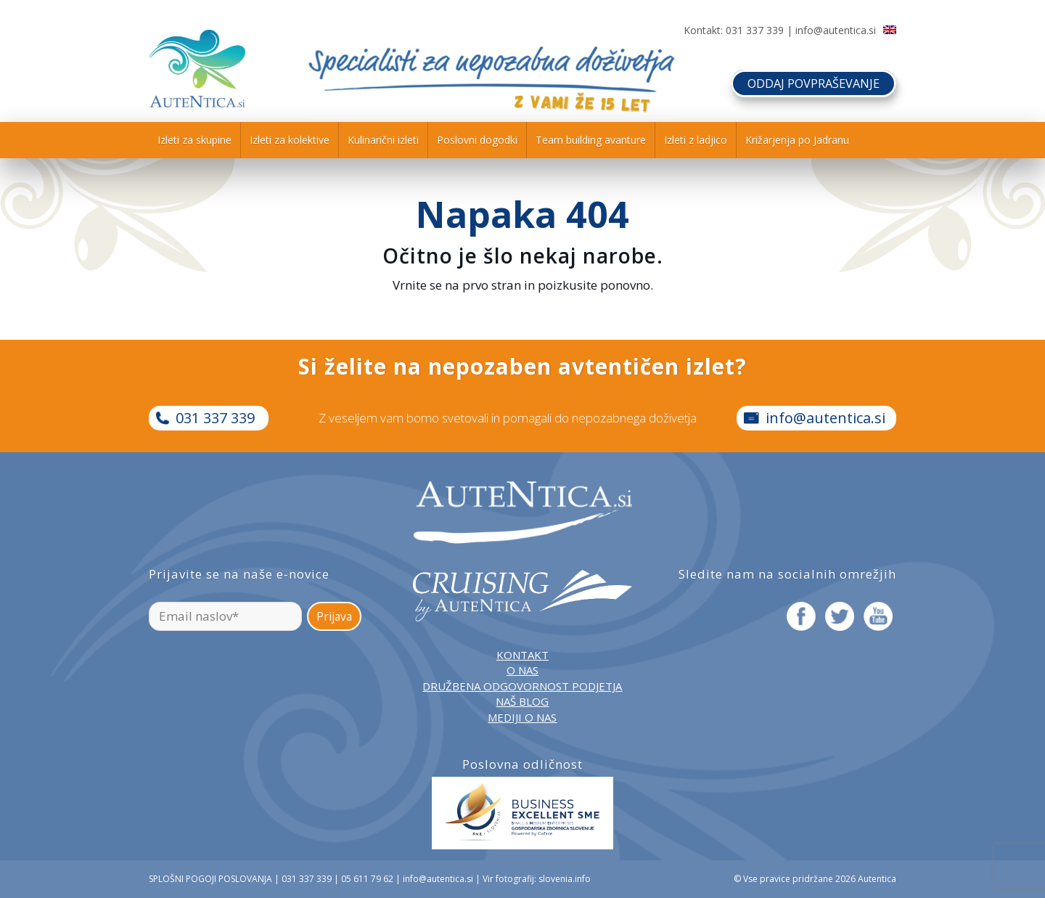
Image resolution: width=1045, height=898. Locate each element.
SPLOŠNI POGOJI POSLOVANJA (210, 879)
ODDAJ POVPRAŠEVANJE (807, 79)
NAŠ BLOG (522, 701)
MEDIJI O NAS (522, 717)
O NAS (522, 670)
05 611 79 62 (367, 879)
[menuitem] (194, 140)
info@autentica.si (835, 30)
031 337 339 (755, 30)
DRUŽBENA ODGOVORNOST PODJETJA (522, 686)
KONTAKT (522, 655)
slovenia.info (564, 879)
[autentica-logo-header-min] (197, 68)
